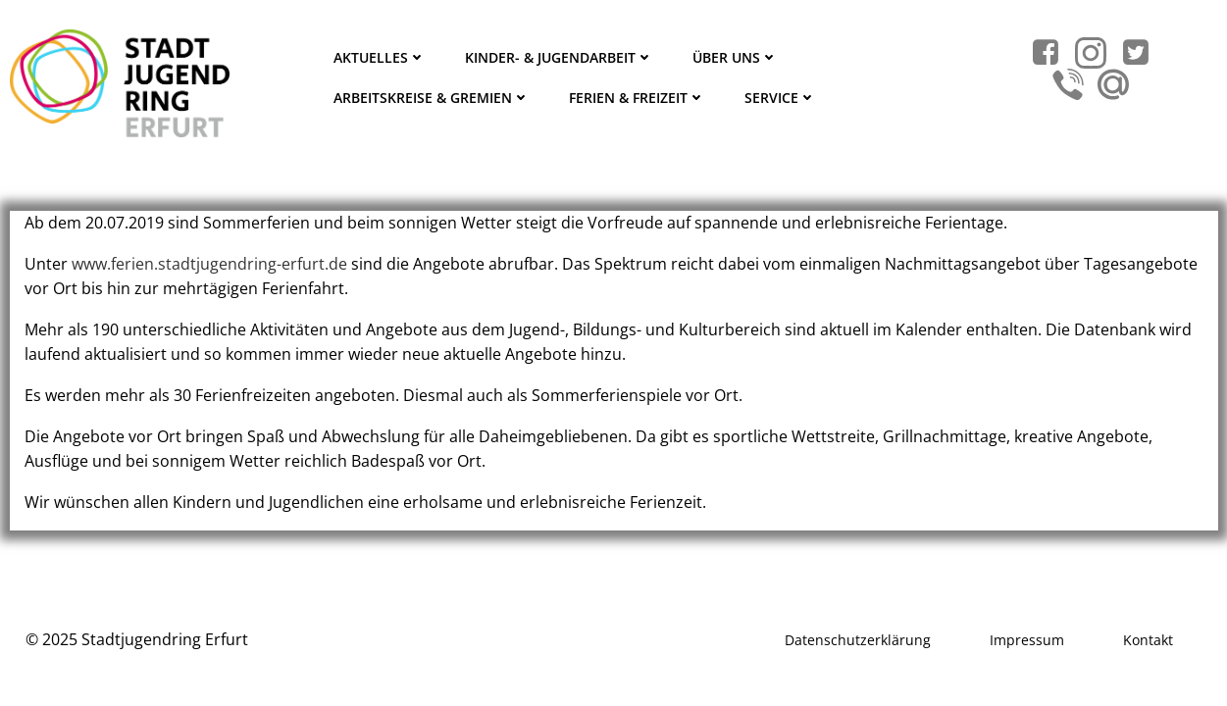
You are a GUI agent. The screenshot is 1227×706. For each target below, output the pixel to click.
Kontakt (1148, 639)
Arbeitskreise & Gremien (431, 97)
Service (780, 97)
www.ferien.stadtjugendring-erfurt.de (209, 264)
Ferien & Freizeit (637, 97)
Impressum (1027, 639)
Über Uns (735, 57)
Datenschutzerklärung (858, 639)
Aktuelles (379, 57)
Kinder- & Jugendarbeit (559, 57)
